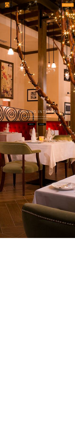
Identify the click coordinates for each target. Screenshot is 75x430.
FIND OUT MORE (10, 296)
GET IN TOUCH (67, 5)
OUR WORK (41, 40)
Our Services (10, 362)
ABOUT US (31, 40)
